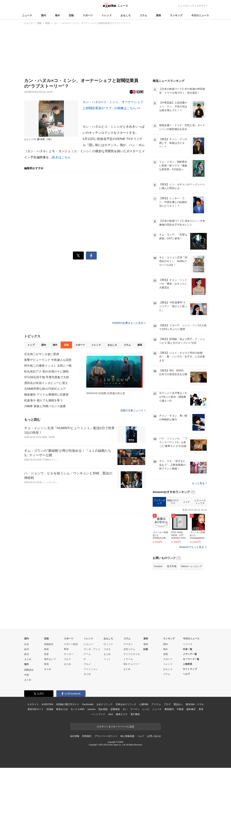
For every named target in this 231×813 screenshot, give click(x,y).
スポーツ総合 (71, 644)
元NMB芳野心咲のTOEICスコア (45, 388)
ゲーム (87, 654)
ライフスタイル (131, 654)
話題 (145, 649)
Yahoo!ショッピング (191, 566)
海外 (57, 15)
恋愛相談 (115, 709)
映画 (46, 649)
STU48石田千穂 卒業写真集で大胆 (46, 377)
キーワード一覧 (191, 659)
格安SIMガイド (35, 709)
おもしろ (126, 15)
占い (125, 709)
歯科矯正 (191, 709)
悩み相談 (103, 709)
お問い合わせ (154, 736)
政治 (26, 654)
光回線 (49, 709)
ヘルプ (186, 674)
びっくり (108, 644)
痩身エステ (121, 714)
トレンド (107, 15)
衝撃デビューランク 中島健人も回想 (48, 359)
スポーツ (88, 15)
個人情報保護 (127, 736)
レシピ (145, 709)
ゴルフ (67, 659)
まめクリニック (104, 704)
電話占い (178, 704)
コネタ (107, 649)
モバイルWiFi (77, 709)
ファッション (91, 669)
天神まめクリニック (126, 704)
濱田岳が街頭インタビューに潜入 (46, 383)
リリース (187, 644)
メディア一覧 (190, 654)
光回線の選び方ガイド (67, 704)
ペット (107, 659)
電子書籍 (135, 714)
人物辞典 (187, 664)
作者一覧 (187, 649)
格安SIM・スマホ (195, 704)
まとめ (27, 659)
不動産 (180, 709)
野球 (66, 649)
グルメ (87, 664)
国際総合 (29, 669)
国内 (43, 15)
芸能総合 (48, 644)
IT (85, 659)
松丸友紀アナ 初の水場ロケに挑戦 (46, 371)
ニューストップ (186, 5)
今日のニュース (200, 15)
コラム (143, 15)
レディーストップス (200, 502)
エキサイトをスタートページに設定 (115, 726)
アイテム (156, 704)
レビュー (88, 644)
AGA (110, 714)
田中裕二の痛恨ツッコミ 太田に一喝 (48, 365)
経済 (26, 649)
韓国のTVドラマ (173, 502)
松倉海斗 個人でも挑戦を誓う (43, 400)
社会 (26, 644)
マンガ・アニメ (92, 649)
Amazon (158, 566)
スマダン (128, 644)
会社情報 (74, 736)
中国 (26, 674)
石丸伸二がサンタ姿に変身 (41, 354)
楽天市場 (171, 566)
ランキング (176, 15)
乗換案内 (169, 709)
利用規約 (86, 736)
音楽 (46, 654)
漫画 (158, 15)
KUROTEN (47, 704)
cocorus (91, 709)
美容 (201, 709)
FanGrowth (87, 704)
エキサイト (202, 5)
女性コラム (129, 649)
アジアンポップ (159, 502)
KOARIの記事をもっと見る (128, 322)
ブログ (167, 704)
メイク (186, 502)
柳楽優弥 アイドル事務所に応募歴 (46, 394)
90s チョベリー (131, 664)
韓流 (46, 664)
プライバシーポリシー (106, 736)
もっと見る (199, 483)
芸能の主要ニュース (132, 410)
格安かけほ (62, 709)
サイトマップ (190, 669)
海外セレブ (50, 659)
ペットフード (98, 714)
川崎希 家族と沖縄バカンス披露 (45, 406)
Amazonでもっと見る (191, 547)
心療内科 (144, 704)
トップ (30, 345)
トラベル (128, 659)
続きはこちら (61, 157)
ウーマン (135, 709)
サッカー (68, 654)
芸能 (71, 15)
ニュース (27, 15)
